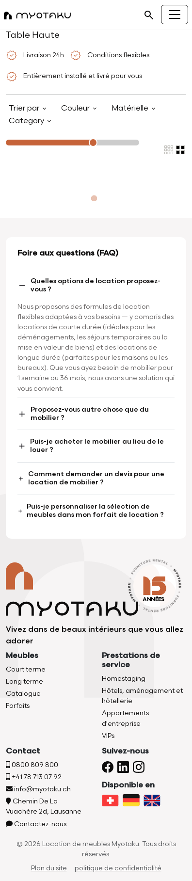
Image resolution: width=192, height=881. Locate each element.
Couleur (76, 108)
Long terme (24, 681)
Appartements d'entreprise (125, 718)
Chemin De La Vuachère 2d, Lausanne (43, 806)
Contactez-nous (36, 824)
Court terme (26, 669)
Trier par (25, 108)
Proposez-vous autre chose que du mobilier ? (83, 413)
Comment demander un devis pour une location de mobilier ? (90, 478)
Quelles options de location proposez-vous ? (88, 285)
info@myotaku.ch (38, 789)
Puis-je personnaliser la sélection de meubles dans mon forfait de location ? (90, 510)
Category (27, 121)
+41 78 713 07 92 (34, 777)
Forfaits (18, 706)
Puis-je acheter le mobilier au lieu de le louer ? (90, 445)
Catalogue (23, 693)
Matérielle (131, 108)
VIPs (108, 736)
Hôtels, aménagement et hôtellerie (142, 696)
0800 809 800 (32, 765)
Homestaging (123, 678)
